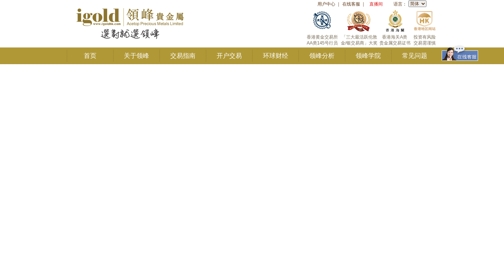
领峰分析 (322, 55)
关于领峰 (136, 55)
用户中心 (326, 4)
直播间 (376, 4)
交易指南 (182, 55)
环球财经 (275, 55)
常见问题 (414, 55)
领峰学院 (368, 55)
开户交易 (229, 55)
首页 (90, 55)
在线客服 (351, 4)
